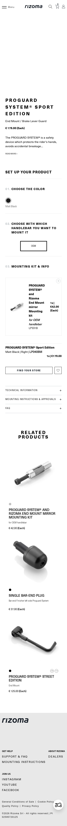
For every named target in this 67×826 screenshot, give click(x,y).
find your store (29, 370)
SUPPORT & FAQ (15, 756)
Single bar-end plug (26, 595)
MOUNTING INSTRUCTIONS (24, 762)
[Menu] (4, 6)
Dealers (55, 756)
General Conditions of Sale (18, 802)
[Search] (50, 6)
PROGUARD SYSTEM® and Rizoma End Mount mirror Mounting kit (32, 513)
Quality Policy (10, 806)
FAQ (33, 408)
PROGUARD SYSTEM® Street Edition (31, 678)
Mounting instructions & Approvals (33, 399)
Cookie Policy (46, 802)
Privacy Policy (30, 806)
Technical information (33, 390)
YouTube (9, 784)
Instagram (11, 779)
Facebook (10, 790)
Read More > (11, 153)
